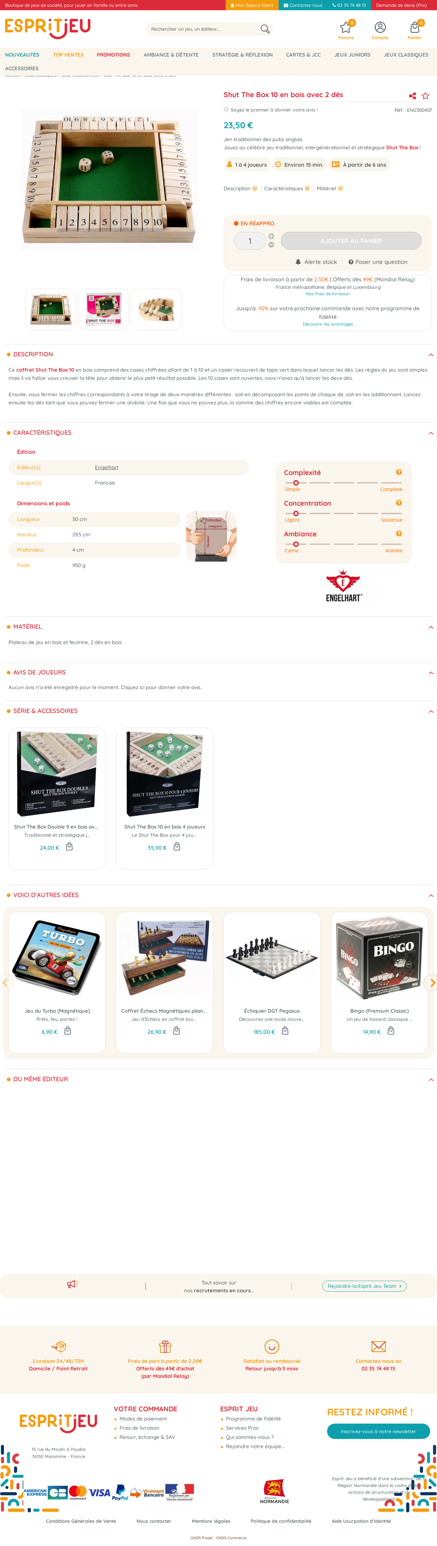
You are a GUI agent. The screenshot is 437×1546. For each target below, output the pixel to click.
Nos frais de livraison (328, 294)
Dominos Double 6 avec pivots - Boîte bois (57, 1195)
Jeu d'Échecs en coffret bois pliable (171, 1019)
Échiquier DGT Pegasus (272, 1011)
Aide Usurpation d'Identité (368, 1521)
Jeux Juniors (352, 54)
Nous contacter (151, 1521)
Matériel (327, 188)
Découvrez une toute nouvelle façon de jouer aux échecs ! (304, 1019)
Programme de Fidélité (253, 1413)
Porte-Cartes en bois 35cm (164, 1195)
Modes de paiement (142, 1413)
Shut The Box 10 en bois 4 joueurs (164, 826)
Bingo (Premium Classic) (379, 1011)
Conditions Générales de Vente (74, 1521)
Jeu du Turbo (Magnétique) (57, 1011)
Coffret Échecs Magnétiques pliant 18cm (164, 1011)
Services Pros (241, 1422)
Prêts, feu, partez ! (57, 1019)
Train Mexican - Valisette (271, 1195)
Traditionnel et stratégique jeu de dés (67, 835)
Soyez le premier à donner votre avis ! (271, 109)
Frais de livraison (138, 1422)
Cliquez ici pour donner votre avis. (161, 687)
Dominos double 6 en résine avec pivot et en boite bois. (87, 1203)
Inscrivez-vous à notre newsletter (378, 1426)
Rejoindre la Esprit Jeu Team (363, 1278)
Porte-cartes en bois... (164, 1203)
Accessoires (22, 68)
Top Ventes (68, 54)
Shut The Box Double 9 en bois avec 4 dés (57, 826)
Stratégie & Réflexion (242, 54)
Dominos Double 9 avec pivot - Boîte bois (379, 1195)
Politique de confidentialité (284, 1521)
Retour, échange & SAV (146, 1431)
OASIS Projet (201, 1537)
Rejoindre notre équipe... (254, 1440)
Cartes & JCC (303, 54)
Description (238, 188)
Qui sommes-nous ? (249, 1431)
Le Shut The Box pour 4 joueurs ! (169, 835)
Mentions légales (211, 1521)
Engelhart (106, 467)
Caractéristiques (284, 188)
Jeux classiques (406, 54)
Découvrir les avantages (328, 325)
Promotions (113, 54)
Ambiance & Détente (171, 54)
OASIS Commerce (231, 1537)
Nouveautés (22, 54)
